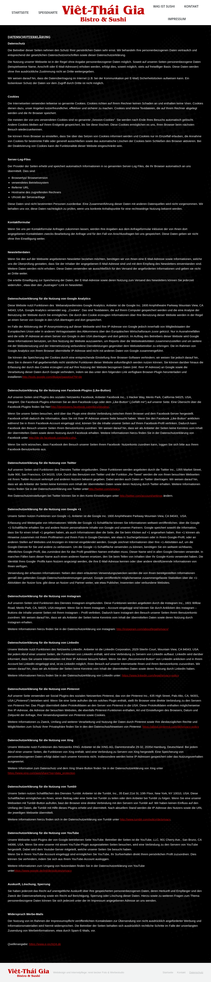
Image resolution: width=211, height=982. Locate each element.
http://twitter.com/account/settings (141, 495)
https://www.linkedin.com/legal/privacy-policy (150, 675)
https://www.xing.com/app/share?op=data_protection (41, 773)
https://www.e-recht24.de (45, 944)
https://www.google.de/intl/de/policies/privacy (43, 870)
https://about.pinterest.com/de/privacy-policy (170, 726)
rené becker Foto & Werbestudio (106, 972)
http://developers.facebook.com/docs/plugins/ (80, 406)
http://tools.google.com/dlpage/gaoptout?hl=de (52, 376)
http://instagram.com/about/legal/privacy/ (142, 629)
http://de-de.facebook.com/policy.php (52, 437)
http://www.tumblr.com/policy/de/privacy (145, 819)
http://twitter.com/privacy (103, 489)
